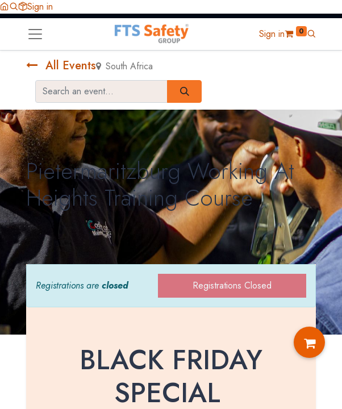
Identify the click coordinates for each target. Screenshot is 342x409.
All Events (61, 65)
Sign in (40, 6)
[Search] (184, 91)
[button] (13, 6)
